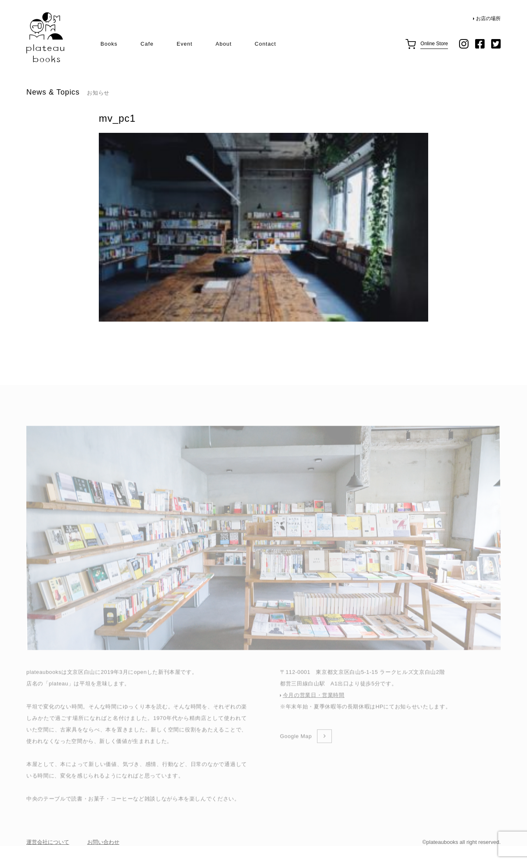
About (223, 44)
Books (108, 44)
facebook (480, 44)
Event (184, 44)
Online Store (434, 43)
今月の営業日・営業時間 (314, 712)
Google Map (296, 754)
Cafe (147, 44)
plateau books (45, 37)
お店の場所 (488, 18)
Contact (265, 44)
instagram (464, 44)
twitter (496, 44)
